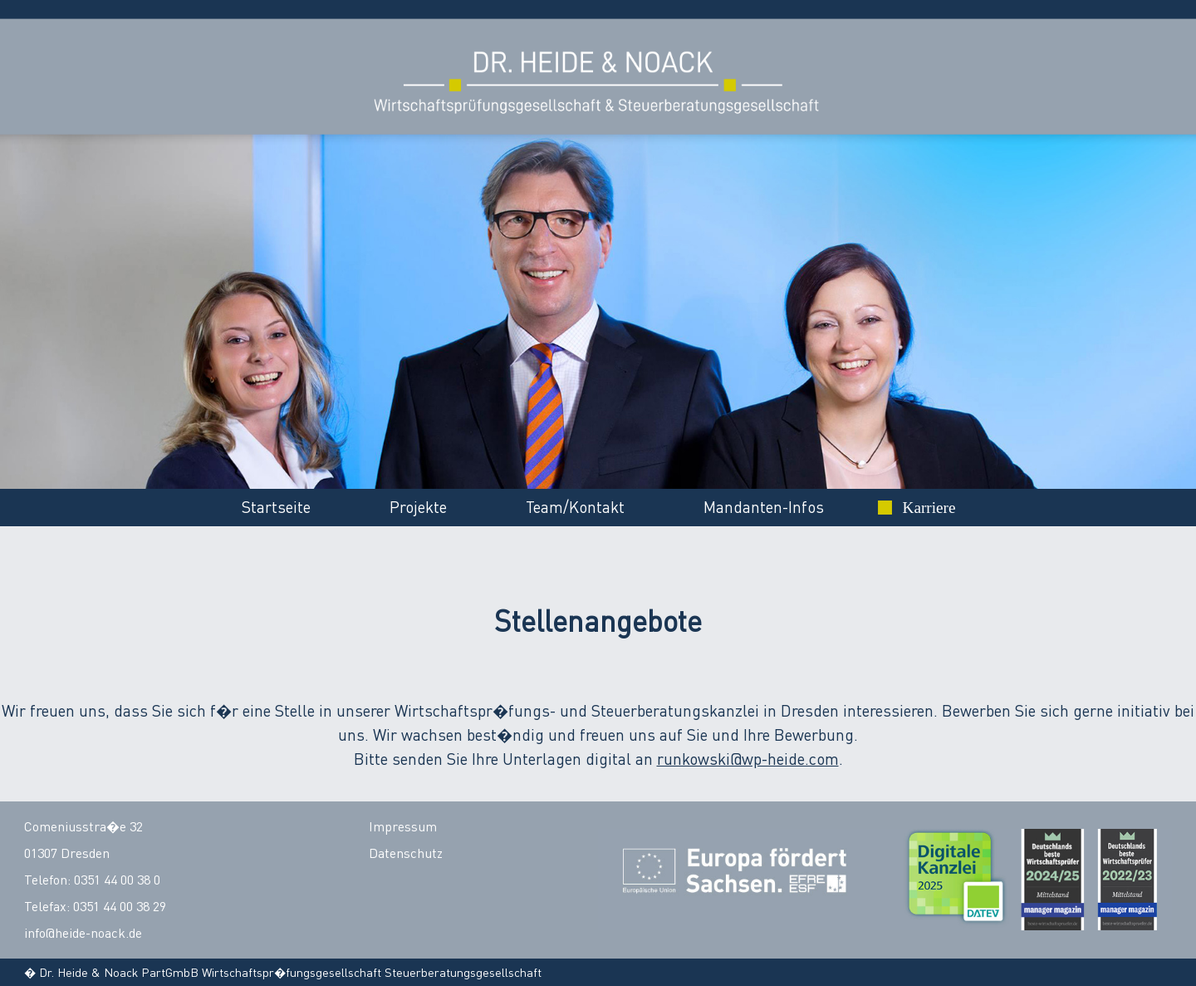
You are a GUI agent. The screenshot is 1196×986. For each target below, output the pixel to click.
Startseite (276, 506)
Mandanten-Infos (763, 506)
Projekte (418, 506)
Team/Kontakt (575, 506)
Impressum (403, 826)
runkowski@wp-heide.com (748, 758)
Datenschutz (406, 853)
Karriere (929, 507)
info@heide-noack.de (83, 932)
